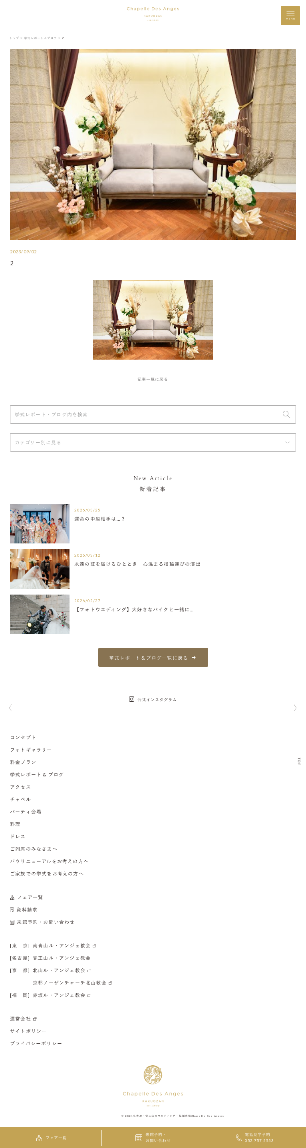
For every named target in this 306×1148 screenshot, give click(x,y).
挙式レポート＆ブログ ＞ (42, 38)
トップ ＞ (16, 38)
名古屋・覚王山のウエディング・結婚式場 (162, 1115)
